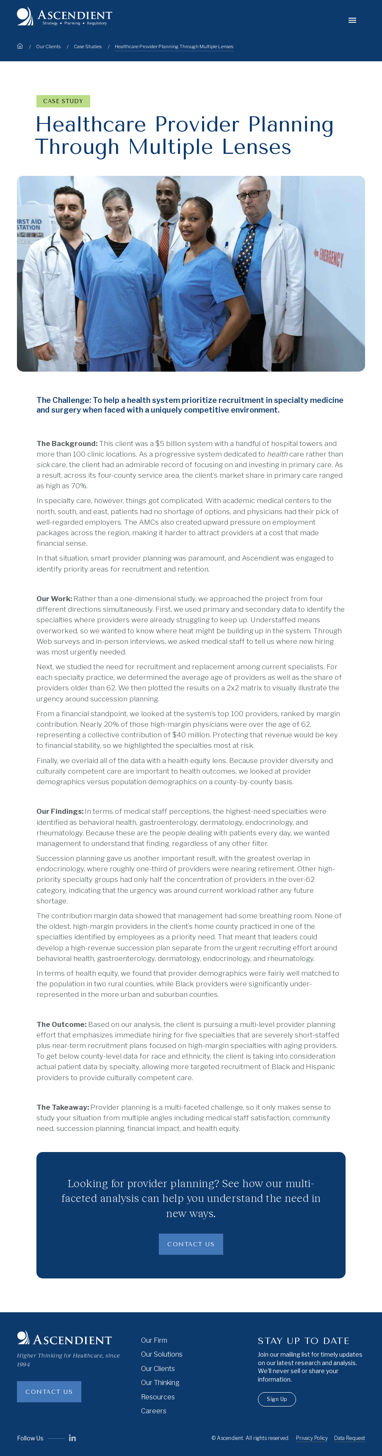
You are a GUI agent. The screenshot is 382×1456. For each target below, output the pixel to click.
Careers (153, 1411)
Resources (158, 1397)
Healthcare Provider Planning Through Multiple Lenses (174, 46)
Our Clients (48, 46)
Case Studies (88, 46)
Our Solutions (162, 1354)
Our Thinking (160, 1383)
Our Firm (154, 1340)
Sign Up (277, 1399)
